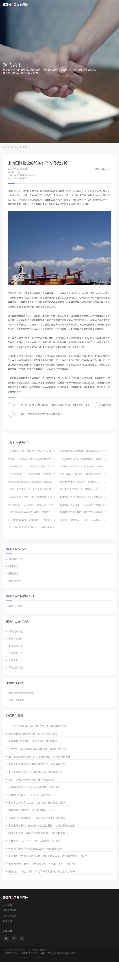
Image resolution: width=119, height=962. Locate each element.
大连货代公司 (15, 653)
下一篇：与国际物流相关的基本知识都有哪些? (35, 414)
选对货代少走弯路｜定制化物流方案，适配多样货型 (36, 764)
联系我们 (7, 921)
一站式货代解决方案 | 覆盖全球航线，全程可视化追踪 (37, 749)
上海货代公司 (15, 645)
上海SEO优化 (45, 952)
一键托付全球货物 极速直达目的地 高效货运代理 (35, 848)
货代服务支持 (9, 915)
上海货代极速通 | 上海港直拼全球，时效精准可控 (35, 772)
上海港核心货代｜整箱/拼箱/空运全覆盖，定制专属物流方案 (41, 825)
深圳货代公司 (15, 631)
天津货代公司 (15, 660)
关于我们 (7, 904)
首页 (5, 146)
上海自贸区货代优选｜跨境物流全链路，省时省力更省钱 (39, 756)
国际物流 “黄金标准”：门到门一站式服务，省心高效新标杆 (41, 871)
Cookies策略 (36, 957)
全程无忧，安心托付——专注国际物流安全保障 (34, 841)
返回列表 (102, 405)
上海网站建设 (26, 952)
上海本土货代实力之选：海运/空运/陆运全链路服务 (36, 802)
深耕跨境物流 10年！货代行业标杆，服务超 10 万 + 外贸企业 (41, 864)
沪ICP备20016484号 (40, 950)
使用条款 (8, 957)
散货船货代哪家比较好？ (22, 692)
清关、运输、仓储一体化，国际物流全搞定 (31, 779)
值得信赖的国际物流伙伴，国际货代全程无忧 (33, 733)
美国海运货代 (15, 606)
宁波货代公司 (15, 638)
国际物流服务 (9, 910)
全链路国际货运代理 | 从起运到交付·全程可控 (33, 787)
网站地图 (71, 952)
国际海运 (13, 573)
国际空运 (13, 566)
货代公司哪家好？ (18, 700)
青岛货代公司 (15, 667)
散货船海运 (14, 580)
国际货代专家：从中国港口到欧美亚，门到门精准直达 (38, 833)
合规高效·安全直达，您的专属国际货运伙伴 (32, 741)
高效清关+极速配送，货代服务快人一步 (30, 810)
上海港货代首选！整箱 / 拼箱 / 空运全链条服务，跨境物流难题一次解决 (47, 856)
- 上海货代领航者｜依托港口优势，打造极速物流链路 (37, 726)
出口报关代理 (15, 559)
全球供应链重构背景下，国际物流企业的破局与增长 (36, 818)
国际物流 (16, 315)
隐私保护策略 (21, 957)
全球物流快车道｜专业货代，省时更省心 (30, 795)
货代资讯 (15, 146)
